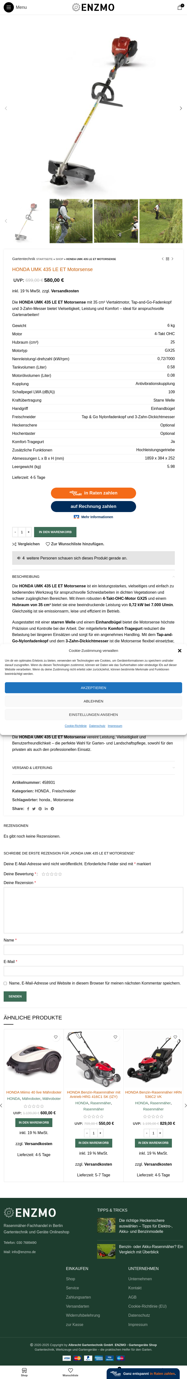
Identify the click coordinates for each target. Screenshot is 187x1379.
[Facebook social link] (28, 809)
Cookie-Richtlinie (76, 726)
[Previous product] (162, 259)
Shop (59, 259)
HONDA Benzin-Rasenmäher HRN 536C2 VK (153, 1094)
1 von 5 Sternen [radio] (43, 874)
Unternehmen (140, 1279)
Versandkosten (65, 291)
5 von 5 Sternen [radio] (60, 874)
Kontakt (134, 1288)
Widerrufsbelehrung (83, 1315)
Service (72, 1288)
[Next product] (172, 259)
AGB (132, 1297)
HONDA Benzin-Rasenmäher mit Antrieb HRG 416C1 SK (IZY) (93, 1094)
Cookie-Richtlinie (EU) (147, 1306)
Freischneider (64, 791)
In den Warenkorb (55, 532)
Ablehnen (93, 701)
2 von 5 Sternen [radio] (48, 874)
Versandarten (77, 1306)
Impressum (115, 726)
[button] (179, 650)
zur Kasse (74, 1324)
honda (44, 800)
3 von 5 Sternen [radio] (52, 874)
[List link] (47, 1242)
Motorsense (63, 800)
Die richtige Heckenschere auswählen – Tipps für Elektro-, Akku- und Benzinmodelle (146, 1226)
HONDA (42, 791)
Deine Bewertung (20, 874)
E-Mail (10, 962)
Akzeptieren (93, 688)
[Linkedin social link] (46, 809)
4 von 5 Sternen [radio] (56, 874)
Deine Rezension (20, 883)
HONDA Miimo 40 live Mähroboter (34, 1094)
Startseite (44, 259)
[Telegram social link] (52, 809)
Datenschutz (97, 726)
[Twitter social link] (34, 809)
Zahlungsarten (78, 1297)
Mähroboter (31, 1103)
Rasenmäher (101, 1103)
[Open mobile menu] (15, 7)
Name (10, 940)
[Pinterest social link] (40, 809)
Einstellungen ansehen (93, 714)
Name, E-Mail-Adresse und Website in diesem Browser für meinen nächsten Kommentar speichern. (95, 983)
